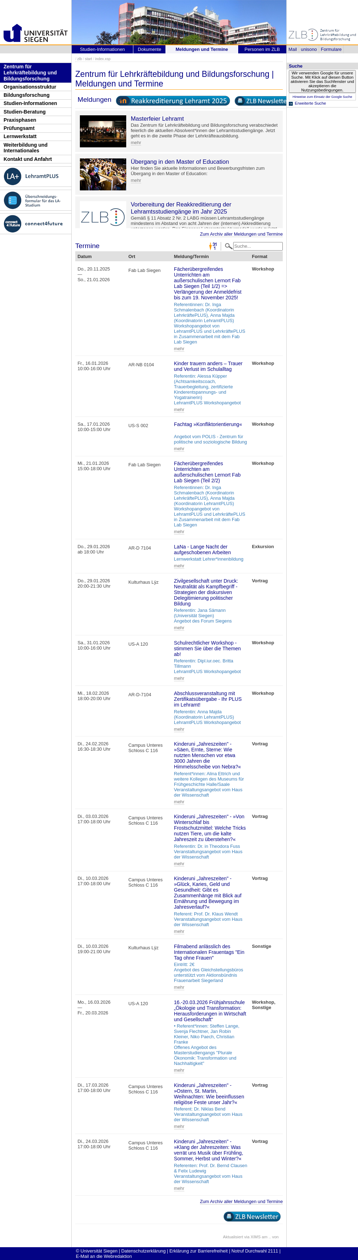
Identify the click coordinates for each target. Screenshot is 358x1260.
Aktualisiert (233, 1237)
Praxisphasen (20, 120)
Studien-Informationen (30, 103)
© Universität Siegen (97, 1251)
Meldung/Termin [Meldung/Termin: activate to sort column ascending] (191, 256)
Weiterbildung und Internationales (25, 148)
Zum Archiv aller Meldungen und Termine (241, 234)
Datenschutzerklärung (143, 1251)
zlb (79, 59)
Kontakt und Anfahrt (28, 159)
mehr (136, 142)
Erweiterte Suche (310, 103)
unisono (309, 49)
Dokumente (149, 49)
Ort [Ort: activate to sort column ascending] (131, 256)
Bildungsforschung (27, 95)
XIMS (256, 1237)
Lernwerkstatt (20, 136)
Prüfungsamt (19, 128)
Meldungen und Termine (201, 49)
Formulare (331, 49)
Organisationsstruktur (30, 87)
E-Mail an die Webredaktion (104, 1256)
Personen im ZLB (262, 49)
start (88, 59)
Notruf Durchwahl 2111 (254, 1251)
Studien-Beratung (25, 112)
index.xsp (103, 59)
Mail (292, 49)
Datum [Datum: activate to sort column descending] (84, 256)
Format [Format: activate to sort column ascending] (259, 256)
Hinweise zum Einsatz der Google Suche (322, 97)
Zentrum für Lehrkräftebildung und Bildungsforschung (30, 72)
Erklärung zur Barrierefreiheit (198, 1251)
